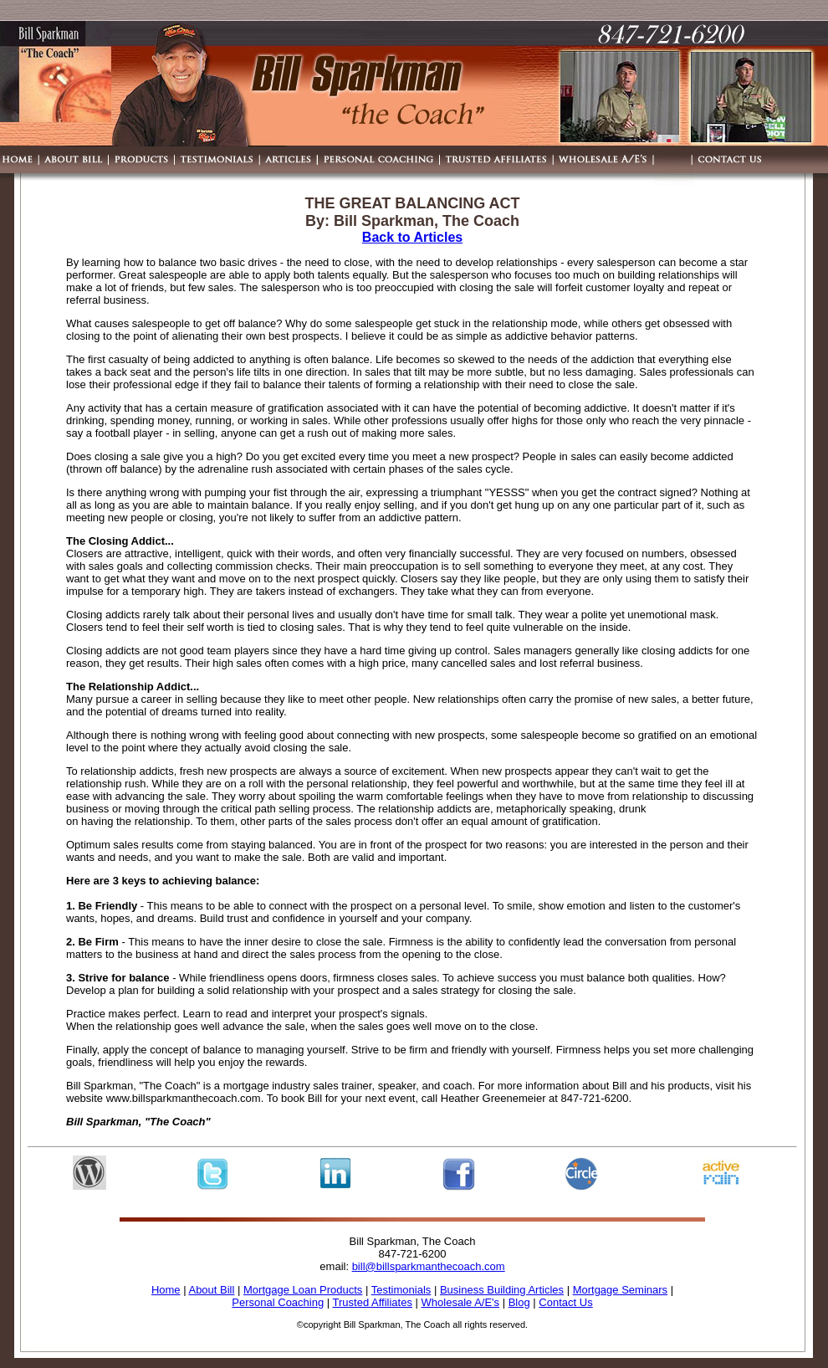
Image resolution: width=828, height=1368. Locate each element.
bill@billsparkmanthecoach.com (428, 1266)
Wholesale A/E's (461, 1302)
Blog (519, 1302)
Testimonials (401, 1289)
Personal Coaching (278, 1302)
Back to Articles (412, 237)
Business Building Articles (502, 1289)
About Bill (211, 1289)
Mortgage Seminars (620, 1289)
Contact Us (565, 1302)
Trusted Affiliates (372, 1302)
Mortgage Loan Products (302, 1289)
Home (166, 1289)
